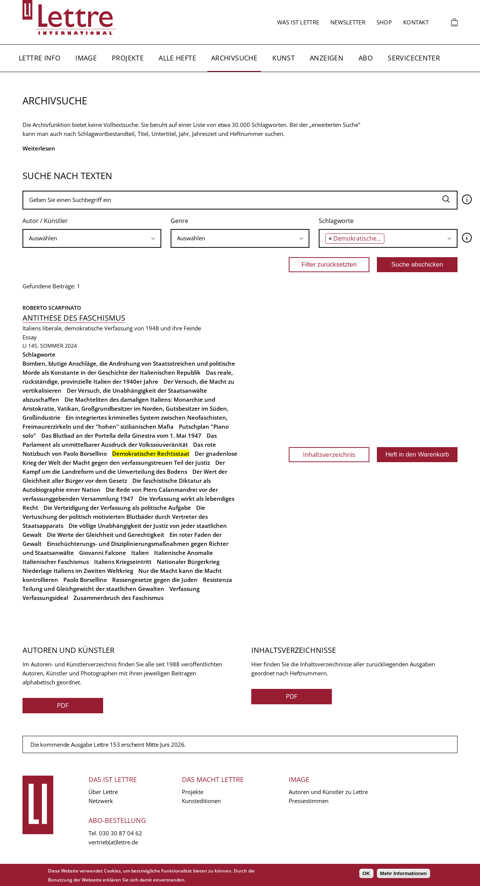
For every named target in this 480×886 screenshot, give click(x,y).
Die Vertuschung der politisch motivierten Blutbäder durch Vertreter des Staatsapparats (115, 516)
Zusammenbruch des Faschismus (119, 597)
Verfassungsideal (45, 597)
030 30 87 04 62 (120, 833)
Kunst (283, 57)
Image (86, 57)
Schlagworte (336, 221)
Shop (384, 22)
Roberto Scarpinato (51, 307)
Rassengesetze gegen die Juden (155, 579)
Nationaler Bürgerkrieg (188, 561)
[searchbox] (92, 238)
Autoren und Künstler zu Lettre (328, 792)
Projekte (128, 57)
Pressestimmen (308, 801)
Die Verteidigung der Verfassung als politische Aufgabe (117, 507)
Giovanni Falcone (102, 552)
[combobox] (91, 238)
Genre (179, 221)
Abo (365, 57)
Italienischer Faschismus (55, 561)
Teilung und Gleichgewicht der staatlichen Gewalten (93, 588)
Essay (29, 337)
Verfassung (185, 588)
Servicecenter (414, 57)
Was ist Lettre (298, 22)
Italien (140, 552)
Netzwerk (100, 801)
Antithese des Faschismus (73, 318)
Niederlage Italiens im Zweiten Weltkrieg (77, 570)
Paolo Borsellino (85, 579)
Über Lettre (103, 792)
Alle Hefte (177, 57)
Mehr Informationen (403, 873)
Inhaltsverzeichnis (329, 454)
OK (366, 873)
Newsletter (347, 22)
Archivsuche (234, 57)
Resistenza (217, 579)
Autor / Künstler (45, 221)
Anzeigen (327, 57)
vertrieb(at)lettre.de (113, 842)
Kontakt (416, 22)
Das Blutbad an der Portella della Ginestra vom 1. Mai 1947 (121, 435)
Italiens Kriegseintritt (123, 561)
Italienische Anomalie (183, 552)
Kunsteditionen (201, 801)
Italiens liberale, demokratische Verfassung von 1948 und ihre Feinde (111, 328)
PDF (63, 705)
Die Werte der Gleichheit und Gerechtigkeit (105, 534)
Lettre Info (39, 57)
